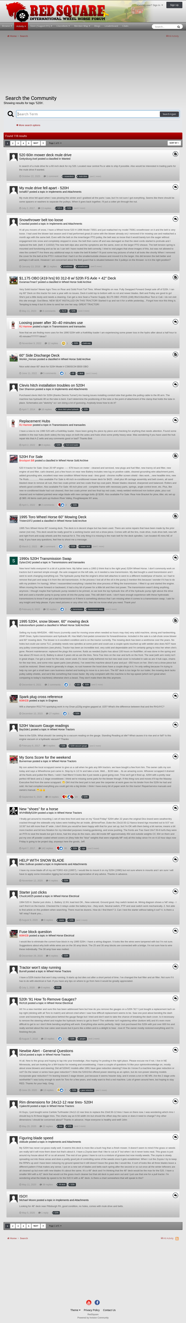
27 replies (52, 713)
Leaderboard (111, 26)
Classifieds (63, 26)
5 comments (48, 373)
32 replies (49, 609)
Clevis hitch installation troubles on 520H (52, 385)
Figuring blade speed (36, 1138)
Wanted (66, 158)
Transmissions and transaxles (69, 326)
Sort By (174, 143)
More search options (28, 125)
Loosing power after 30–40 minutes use (51, 323)
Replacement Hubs (34, 421)
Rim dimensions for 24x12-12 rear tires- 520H (56, 1102)
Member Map (82, 26)
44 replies (52, 797)
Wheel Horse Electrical (66, 896)
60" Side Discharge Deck (39, 355)
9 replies (47, 920)
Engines (53, 700)
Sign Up (174, 5)
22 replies (47, 1038)
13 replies (44, 208)
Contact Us (109, 1310)
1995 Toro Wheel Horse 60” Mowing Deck (52, 517)
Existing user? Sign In (150, 5)
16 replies (45, 409)
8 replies (44, 445)
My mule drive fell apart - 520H (44, 188)
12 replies (51, 343)
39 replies (46, 1184)
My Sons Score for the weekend (45, 757)
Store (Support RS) (41, 26)
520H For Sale (31, 457)
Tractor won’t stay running (40, 967)
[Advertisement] (46, 67)
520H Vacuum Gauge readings (44, 726)
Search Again (169, 114)
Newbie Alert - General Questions (46, 1051)
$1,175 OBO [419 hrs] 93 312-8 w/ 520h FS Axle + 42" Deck (67, 278)
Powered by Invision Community (92, 1317)
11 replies (50, 266)
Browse (7, 26)
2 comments (46, 505)
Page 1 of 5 (55, 143)
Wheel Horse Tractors (62, 729)
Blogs (97, 26)
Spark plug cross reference (41, 697)
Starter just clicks (33, 892)
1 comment (51, 176)
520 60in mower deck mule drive (45, 155)
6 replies (49, 745)
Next (35, 143)
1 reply (43, 1212)
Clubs (125, 26)
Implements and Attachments (65, 191)
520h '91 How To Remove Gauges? (47, 999)
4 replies (52, 880)
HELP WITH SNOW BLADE (41, 860)
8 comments (47, 311)
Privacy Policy (92, 1310)
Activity (21, 26)
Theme (75, 1310)
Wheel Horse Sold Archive (76, 282)
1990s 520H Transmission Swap (45, 559)
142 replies (46, 848)
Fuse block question (35, 932)
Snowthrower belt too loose (41, 220)
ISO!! (23, 1196)
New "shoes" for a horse (38, 809)
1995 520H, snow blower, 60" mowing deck (54, 621)
